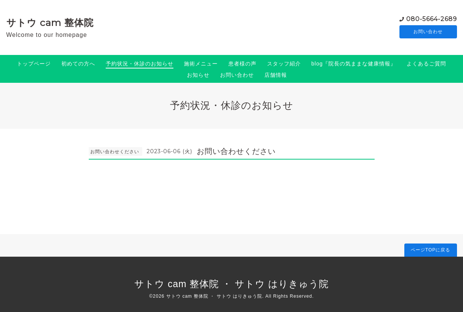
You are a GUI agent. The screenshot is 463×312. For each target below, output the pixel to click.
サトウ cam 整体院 (50, 22)
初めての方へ (78, 64)
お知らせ (198, 75)
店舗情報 (275, 75)
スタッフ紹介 (284, 64)
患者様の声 (242, 64)
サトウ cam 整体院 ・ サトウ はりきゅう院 (231, 284)
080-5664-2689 (431, 18)
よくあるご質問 (426, 64)
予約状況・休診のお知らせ (139, 64)
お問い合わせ (428, 32)
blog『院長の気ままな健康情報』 (353, 64)
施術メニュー (201, 64)
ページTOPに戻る (430, 250)
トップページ (34, 64)
